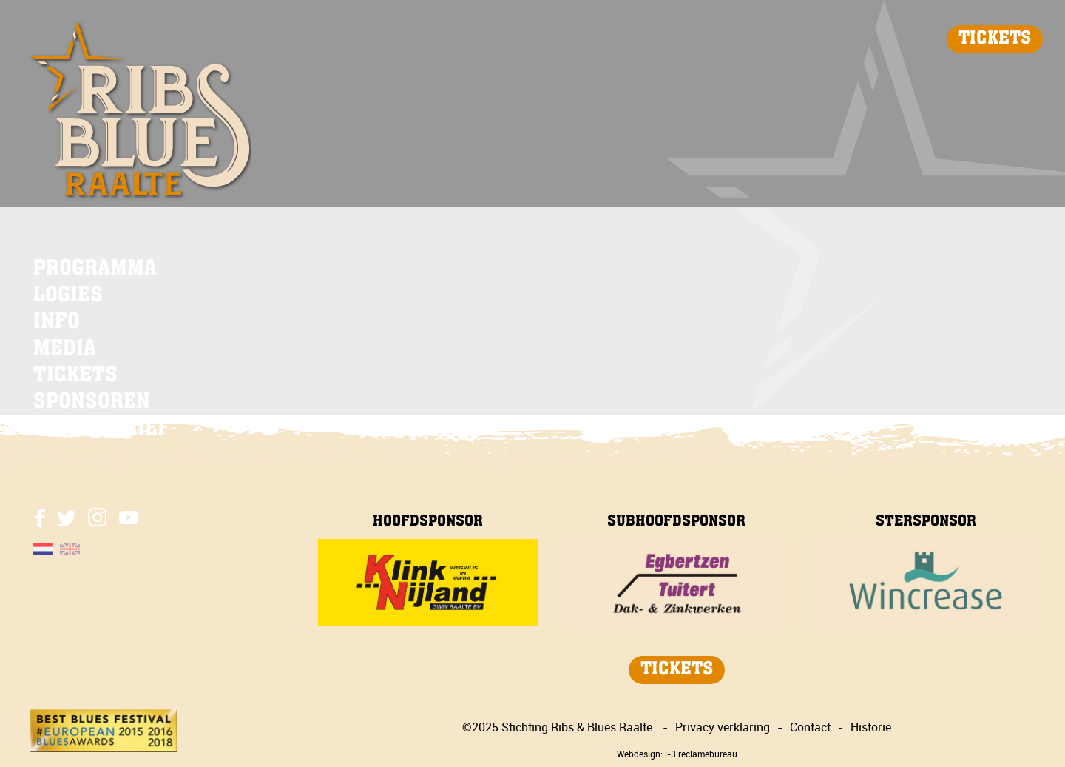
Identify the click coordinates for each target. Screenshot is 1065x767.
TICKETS (994, 39)
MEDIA (64, 349)
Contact (810, 727)
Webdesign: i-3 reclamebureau (677, 754)
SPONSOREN (91, 402)
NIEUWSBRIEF (101, 429)
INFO (56, 322)
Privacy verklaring (722, 727)
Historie (871, 727)
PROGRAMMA (95, 269)
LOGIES (68, 296)
